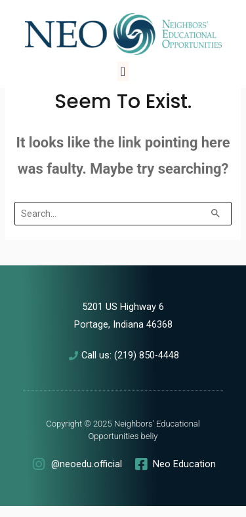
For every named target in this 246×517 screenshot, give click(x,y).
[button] (123, 71)
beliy (149, 436)
